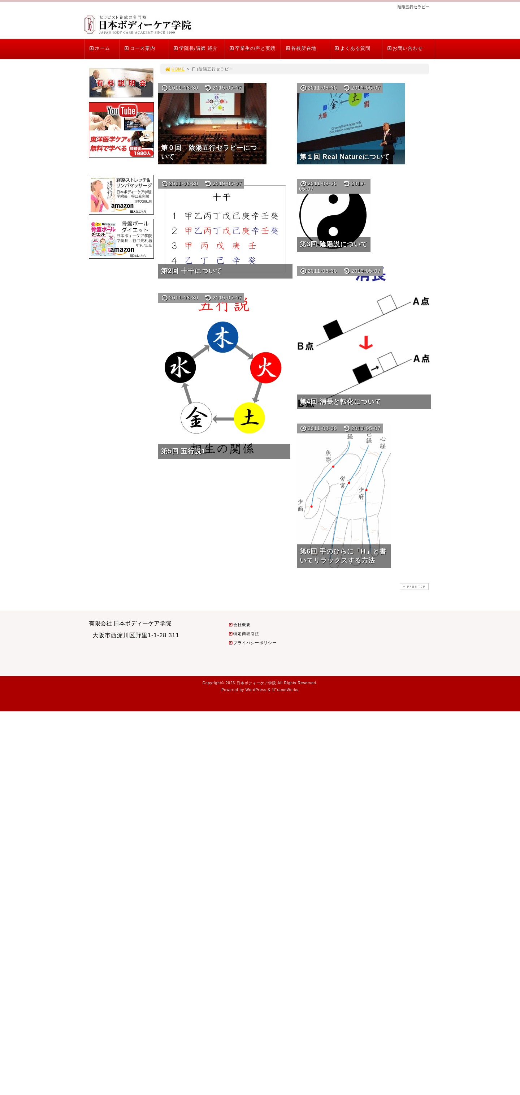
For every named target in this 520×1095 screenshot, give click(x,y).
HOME (175, 69)
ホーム (99, 48)
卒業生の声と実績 (252, 48)
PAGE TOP (413, 586)
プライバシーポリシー (252, 643)
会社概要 (239, 624)
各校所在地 (300, 48)
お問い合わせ (404, 48)
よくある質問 (352, 48)
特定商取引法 (243, 633)
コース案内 (139, 48)
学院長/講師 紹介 (195, 48)
